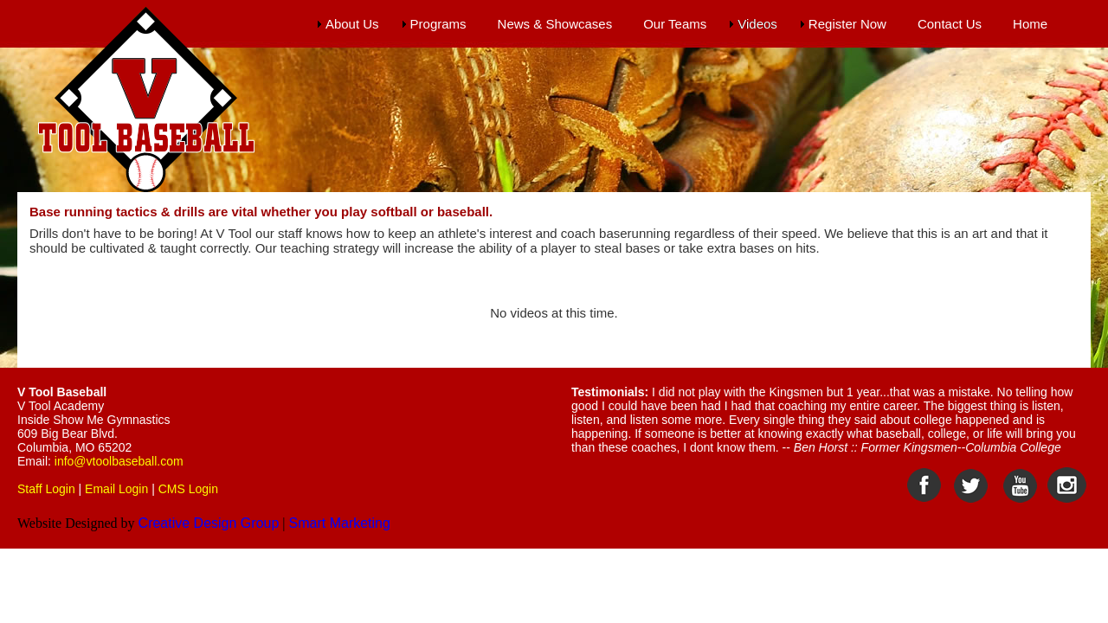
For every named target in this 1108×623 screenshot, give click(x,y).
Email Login (116, 489)
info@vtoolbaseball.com (119, 461)
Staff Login (46, 489)
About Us (352, 23)
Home (1030, 23)
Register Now (847, 23)
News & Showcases (555, 23)
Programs (438, 23)
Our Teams (674, 23)
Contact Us (950, 23)
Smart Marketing (339, 523)
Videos (757, 23)
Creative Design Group (209, 523)
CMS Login (188, 489)
